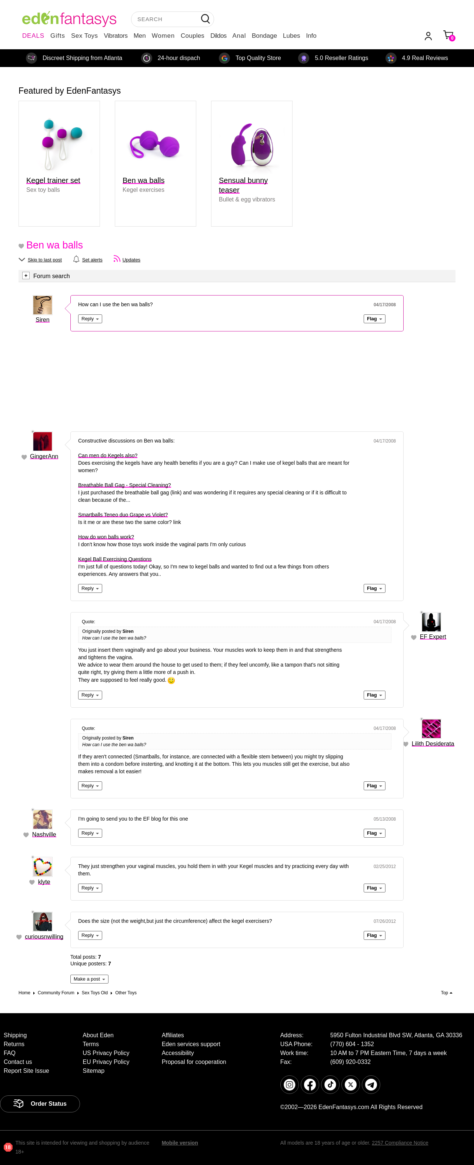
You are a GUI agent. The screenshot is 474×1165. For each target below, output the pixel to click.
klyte (44, 882)
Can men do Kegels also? (107, 455)
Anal (239, 35)
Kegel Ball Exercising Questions (114, 559)
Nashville (44, 834)
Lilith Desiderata (433, 744)
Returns (14, 1044)
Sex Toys (84, 35)
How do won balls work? (106, 537)
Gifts (57, 35)
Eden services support (191, 1044)
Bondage (264, 35)
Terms (91, 1044)
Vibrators (116, 35)
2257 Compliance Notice (400, 1143)
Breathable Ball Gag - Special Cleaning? (124, 485)
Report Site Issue (26, 1071)
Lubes (291, 35)
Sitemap (93, 1071)
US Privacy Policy (106, 1053)
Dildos (218, 35)
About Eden (98, 1035)
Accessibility (178, 1053)
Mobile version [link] (180, 1143)
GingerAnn (44, 456)
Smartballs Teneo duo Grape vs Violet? (123, 515)
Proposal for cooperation (194, 1062)
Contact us (18, 1062)
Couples (192, 35)
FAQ (10, 1053)
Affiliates (173, 1035)
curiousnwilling (44, 937)
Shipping (15, 1035)
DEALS (33, 35)
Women (163, 35)
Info (311, 35)
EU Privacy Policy (106, 1062)
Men (140, 35)
